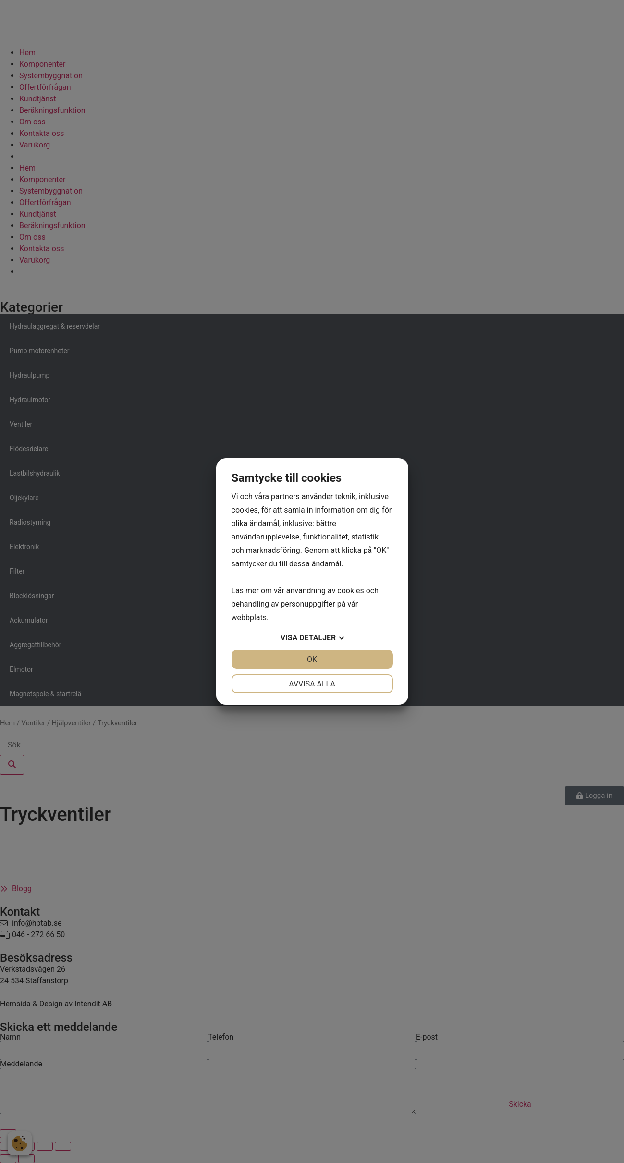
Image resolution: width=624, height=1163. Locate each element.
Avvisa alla (312, 683)
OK (312, 659)
